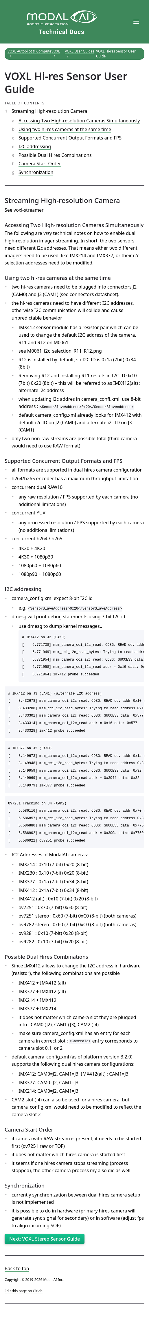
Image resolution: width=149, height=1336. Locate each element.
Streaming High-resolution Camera (49, 111)
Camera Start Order (40, 163)
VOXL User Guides (79, 51)
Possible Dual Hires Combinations (55, 155)
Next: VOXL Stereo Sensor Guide (44, 1239)
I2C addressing (35, 146)
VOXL (55, 51)
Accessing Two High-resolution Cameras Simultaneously (79, 120)
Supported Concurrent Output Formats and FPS (70, 138)
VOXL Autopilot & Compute (29, 51)
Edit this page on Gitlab (24, 1290)
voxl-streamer (29, 210)
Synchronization (36, 172)
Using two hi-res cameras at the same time (65, 129)
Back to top (17, 1268)
